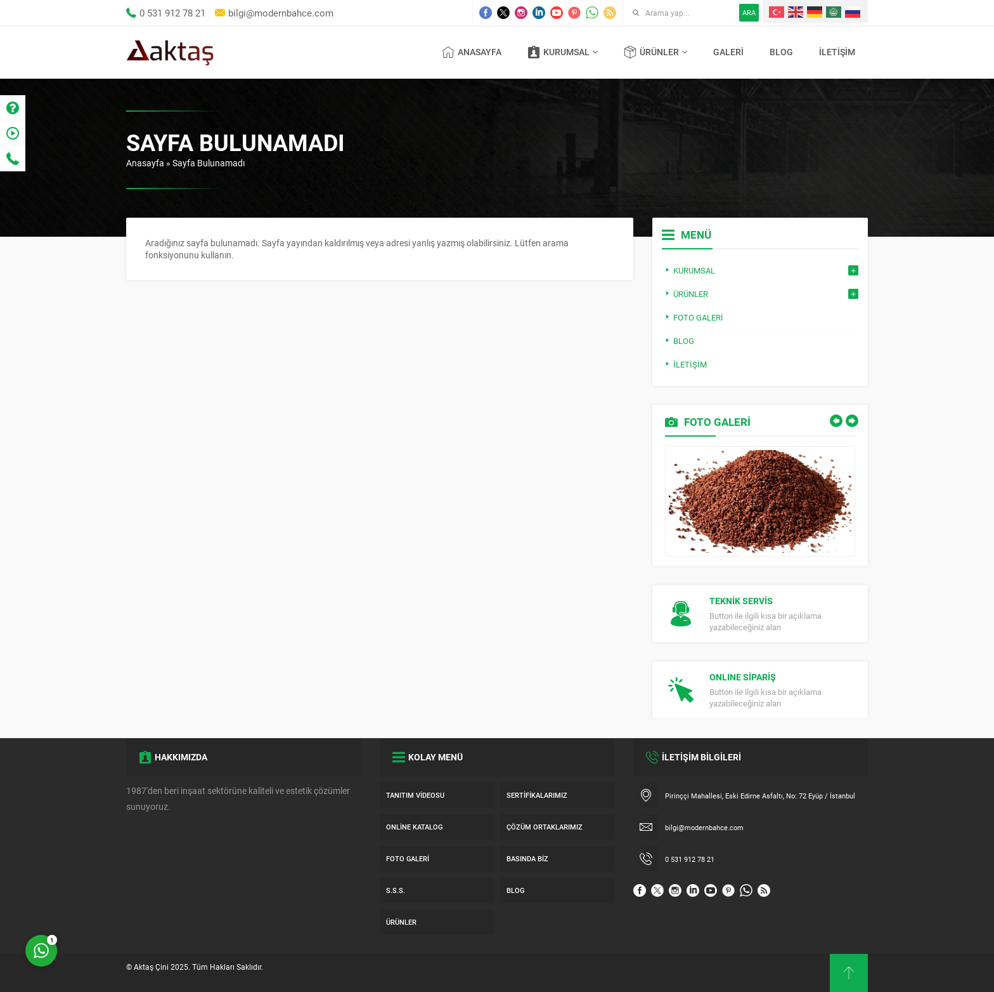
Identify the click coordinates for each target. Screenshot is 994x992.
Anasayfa (145, 163)
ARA (749, 12)
